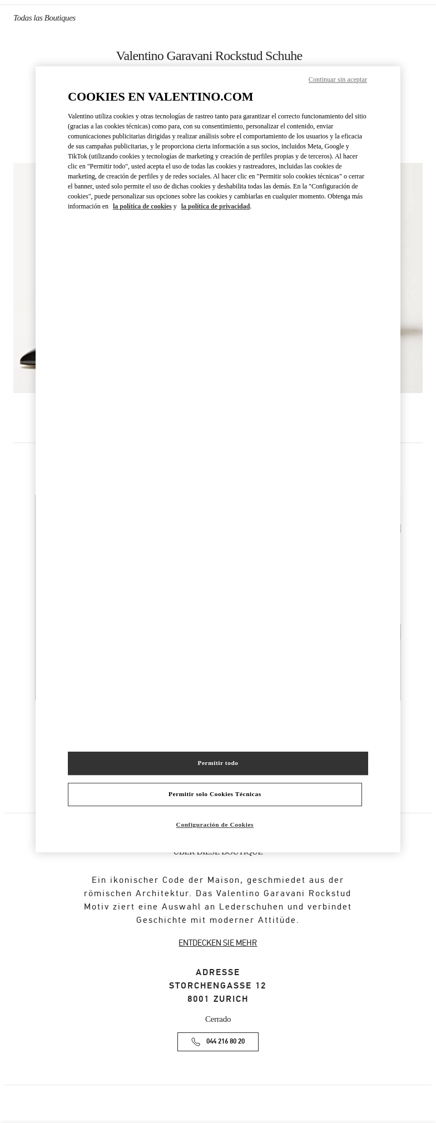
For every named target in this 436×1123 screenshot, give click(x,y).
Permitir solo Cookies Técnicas (215, 794)
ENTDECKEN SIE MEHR (218, 943)
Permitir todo (217, 762)
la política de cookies (142, 206)
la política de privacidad (215, 206)
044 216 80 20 (225, 1041)
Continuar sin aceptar (338, 79)
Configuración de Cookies (215, 824)
